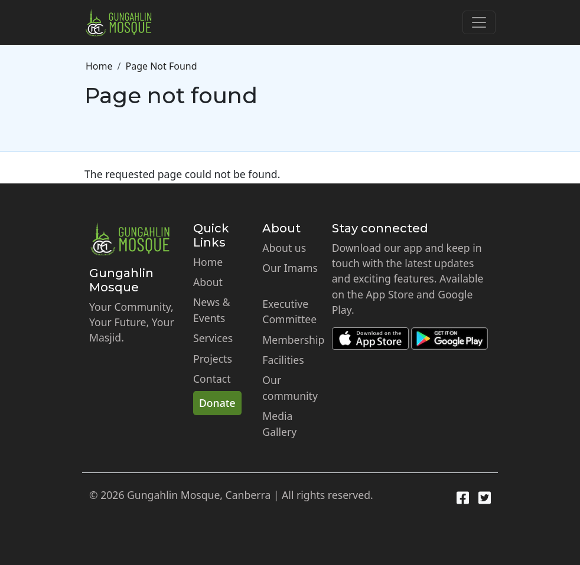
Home (99, 66)
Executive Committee (289, 311)
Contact (212, 379)
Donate (217, 403)
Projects (212, 359)
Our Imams (290, 268)
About (208, 282)
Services (213, 338)
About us (284, 248)
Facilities (283, 360)
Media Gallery (279, 423)
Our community (290, 387)
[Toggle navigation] (479, 22)
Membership (293, 340)
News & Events (211, 309)
